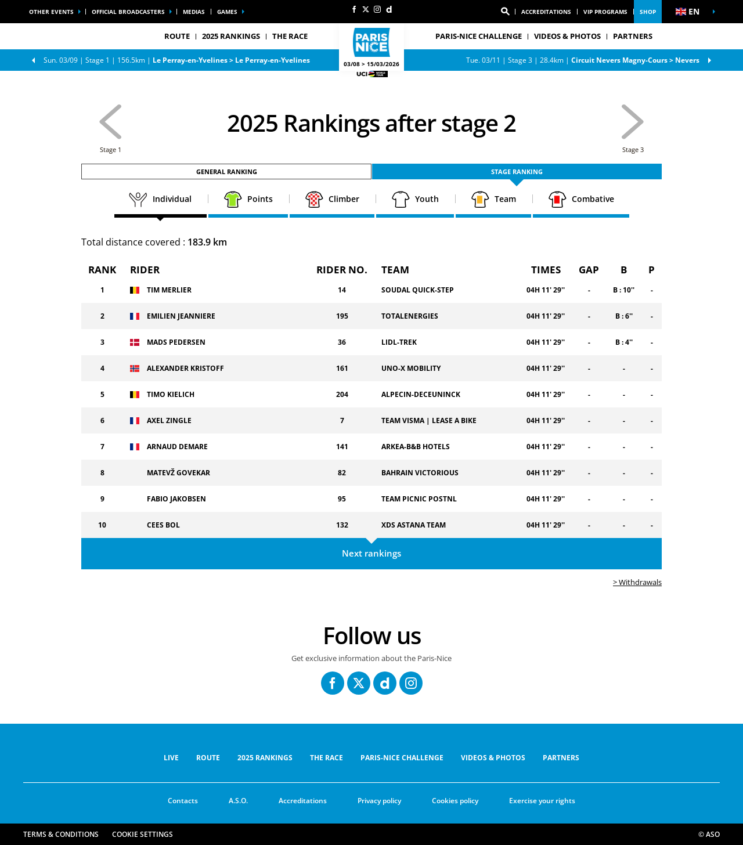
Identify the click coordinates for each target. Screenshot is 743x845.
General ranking (226, 171)
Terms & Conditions (61, 834)
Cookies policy (455, 801)
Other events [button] (51, 12)
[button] (505, 11)
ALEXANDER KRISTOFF (185, 368)
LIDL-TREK (399, 342)
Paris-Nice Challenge (478, 36)
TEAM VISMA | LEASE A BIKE (429, 420)
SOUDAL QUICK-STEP (417, 290)
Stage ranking (517, 171)
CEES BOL (163, 525)
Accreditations (546, 12)
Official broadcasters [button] (128, 12)
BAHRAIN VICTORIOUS (420, 473)
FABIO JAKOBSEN (176, 499)
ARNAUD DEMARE (177, 447)
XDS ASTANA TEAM (413, 525)
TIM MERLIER (169, 290)
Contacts (183, 801)
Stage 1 (177, 60)
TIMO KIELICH (170, 394)
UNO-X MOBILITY (411, 368)
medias (194, 12)
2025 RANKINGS (231, 36)
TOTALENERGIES (409, 316)
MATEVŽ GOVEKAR (178, 473)
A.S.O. (238, 801)
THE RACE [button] (290, 36)
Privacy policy (379, 801)
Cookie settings (142, 834)
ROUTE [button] (177, 36)
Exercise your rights (542, 801)
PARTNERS (632, 36)
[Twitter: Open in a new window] (365, 9)
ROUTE (208, 758)
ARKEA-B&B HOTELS (415, 447)
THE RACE (326, 758)
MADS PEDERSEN (176, 342)
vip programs (605, 12)
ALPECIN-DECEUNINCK (420, 394)
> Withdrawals (637, 582)
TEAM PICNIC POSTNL (419, 499)
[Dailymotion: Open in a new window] (388, 9)
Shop (648, 12)
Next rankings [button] (371, 553)
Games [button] (227, 12)
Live (171, 758)
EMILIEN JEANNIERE (181, 316)
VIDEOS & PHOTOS (567, 36)
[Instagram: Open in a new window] (377, 9)
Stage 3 (582, 60)
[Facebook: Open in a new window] (354, 9)
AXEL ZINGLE (169, 420)
